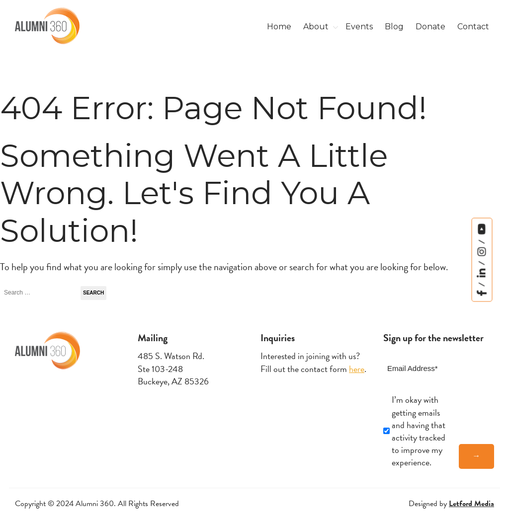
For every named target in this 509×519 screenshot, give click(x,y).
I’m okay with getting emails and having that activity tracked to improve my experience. (418, 430)
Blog (394, 26)
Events (359, 26)
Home (279, 26)
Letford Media (471, 504)
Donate (430, 26)
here (356, 368)
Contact (473, 26)
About (316, 26)
